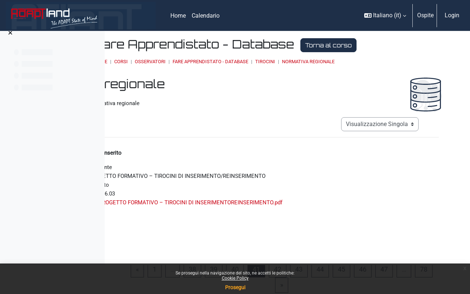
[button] (385, 15)
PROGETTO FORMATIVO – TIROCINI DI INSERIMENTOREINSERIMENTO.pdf (277, 207)
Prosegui (235, 287)
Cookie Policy (235, 278)
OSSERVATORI (231, 61)
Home (181, 61)
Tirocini (346, 61)
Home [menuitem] (178, 15)
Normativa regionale (389, 61)
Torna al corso (409, 45)
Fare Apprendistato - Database (291, 61)
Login (452, 15)
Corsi (202, 61)
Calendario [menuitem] (206, 15)
